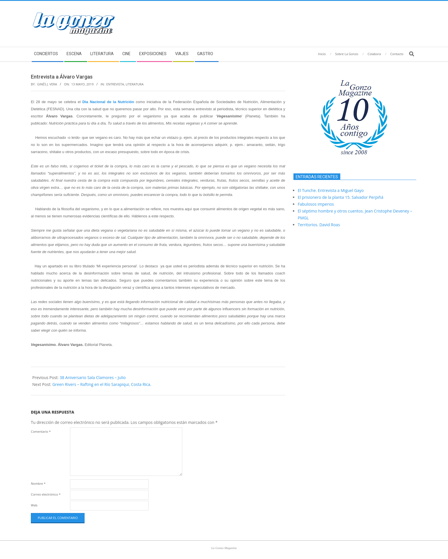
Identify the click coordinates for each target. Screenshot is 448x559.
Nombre (38, 483)
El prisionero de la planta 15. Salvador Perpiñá (340, 197)
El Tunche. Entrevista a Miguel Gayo (331, 190)
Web (34, 505)
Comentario (41, 431)
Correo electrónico (46, 494)
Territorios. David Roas (319, 224)
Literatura (135, 84)
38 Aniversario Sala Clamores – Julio (93, 377)
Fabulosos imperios (316, 204)
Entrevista (115, 84)
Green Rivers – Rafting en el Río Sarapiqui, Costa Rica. (101, 384)
